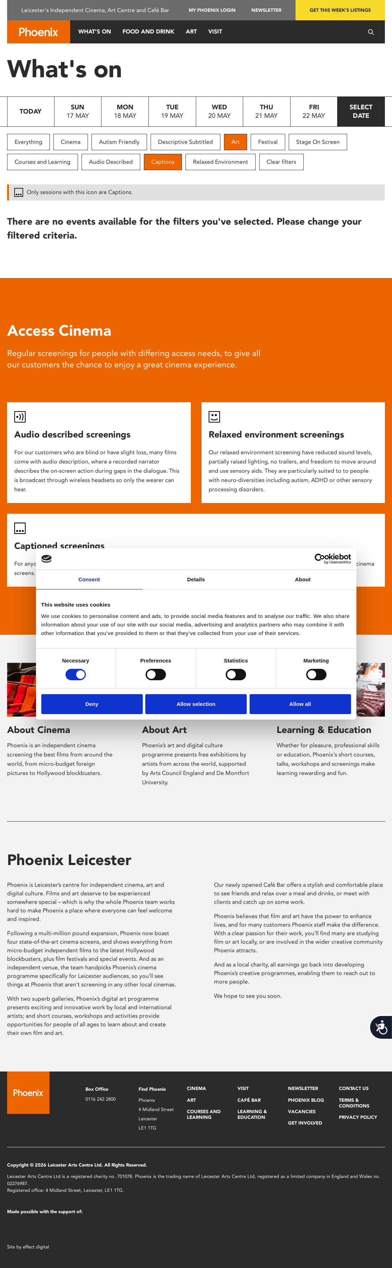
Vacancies (301, 1111)
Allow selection (196, 704)
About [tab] (303, 579)
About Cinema (38, 729)
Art (191, 31)
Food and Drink (148, 31)
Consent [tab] (89, 579)
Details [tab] (196, 579)
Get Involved (305, 1123)
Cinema (70, 141)
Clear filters (281, 161)
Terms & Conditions (354, 1103)
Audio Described (111, 161)
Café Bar (249, 1100)
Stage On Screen (318, 141)
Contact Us (354, 1088)
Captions (162, 161)
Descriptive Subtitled (185, 141)
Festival (268, 141)
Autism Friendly (119, 141)
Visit (215, 31)
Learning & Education (324, 729)
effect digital (36, 1246)
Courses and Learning (42, 161)
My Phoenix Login (212, 10)
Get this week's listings (340, 10)
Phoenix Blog (306, 1100)
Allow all (300, 704)
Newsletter (266, 10)
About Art (164, 729)
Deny (92, 704)
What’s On (94, 31)
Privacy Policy (358, 1117)
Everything (28, 141)
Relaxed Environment (220, 161)
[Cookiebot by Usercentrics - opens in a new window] (320, 559)
